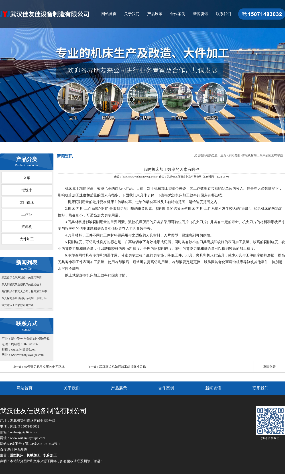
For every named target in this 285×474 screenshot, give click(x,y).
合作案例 (177, 14)
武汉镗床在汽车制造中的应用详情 (22, 277)
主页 (223, 155)
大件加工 (27, 239)
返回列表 (269, 366)
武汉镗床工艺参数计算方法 (18, 305)
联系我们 (223, 14)
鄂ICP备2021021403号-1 (42, 444)
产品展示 (154, 14)
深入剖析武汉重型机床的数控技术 (22, 284)
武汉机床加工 (179, 195)
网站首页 (108, 14)
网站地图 (21, 449)
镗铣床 (26, 190)
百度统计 (6, 449)
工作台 (26, 214)
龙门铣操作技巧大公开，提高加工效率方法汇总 (27, 291)
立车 (26, 178)
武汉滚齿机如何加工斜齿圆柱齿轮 (122, 366)
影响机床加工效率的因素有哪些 (262, 155)
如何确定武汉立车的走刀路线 (44, 366)
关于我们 (131, 14)
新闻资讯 (200, 14)
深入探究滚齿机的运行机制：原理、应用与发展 (27, 298)
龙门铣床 (27, 202)
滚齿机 (26, 227)
